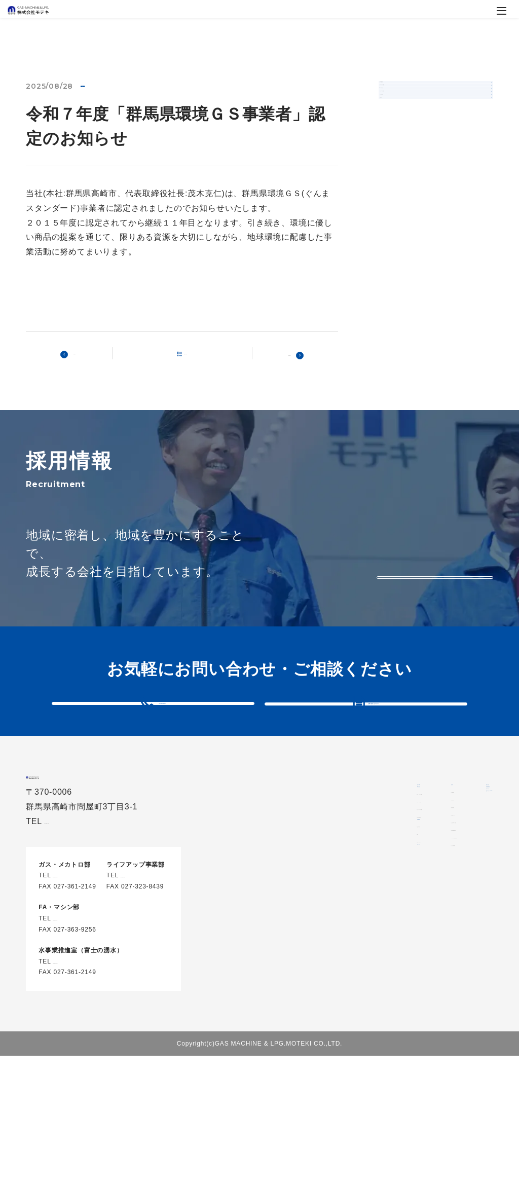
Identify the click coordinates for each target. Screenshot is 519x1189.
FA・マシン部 (411, 145)
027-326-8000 (142, 935)
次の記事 (284, 355)
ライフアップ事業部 (420, 171)
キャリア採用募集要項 (455, 941)
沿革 (323, 977)
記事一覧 (188, 355)
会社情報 (331, 960)
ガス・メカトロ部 (416, 119)
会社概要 (325, 943)
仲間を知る (437, 841)
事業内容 (325, 849)
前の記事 (80, 355)
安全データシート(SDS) (449, 1118)
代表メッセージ (342, 994)
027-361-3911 (74, 978)
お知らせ (97, 87)
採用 (419, 824)
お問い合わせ (430, 1041)
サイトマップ (430, 1092)
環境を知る (437, 874)
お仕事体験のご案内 (452, 908)
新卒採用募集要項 (448, 924)
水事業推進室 (410, 197)
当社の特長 (329, 824)
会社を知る (437, 857)
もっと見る (435, 568)
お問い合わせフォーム (373, 722)
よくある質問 (440, 958)
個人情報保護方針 (438, 1067)
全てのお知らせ (413, 93)
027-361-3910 (162, 722)
